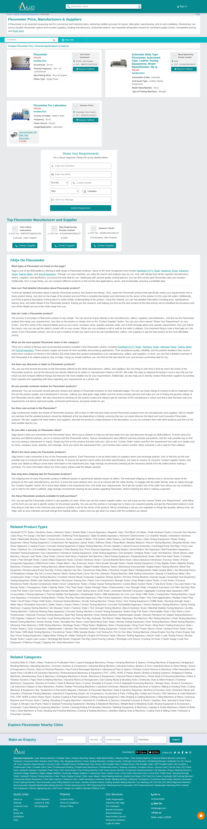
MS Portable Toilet (111, 760)
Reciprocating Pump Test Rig (38, 566)
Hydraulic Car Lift (175, 757)
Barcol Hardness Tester (135, 603)
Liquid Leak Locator (36, 634)
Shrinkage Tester (71, 621)
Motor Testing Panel (72, 569)
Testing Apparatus (35, 590)
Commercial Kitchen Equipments (28, 775)
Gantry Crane (113, 769)
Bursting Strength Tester (177, 597)
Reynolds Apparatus (85, 593)
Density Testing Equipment (130, 617)
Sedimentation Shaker (130, 610)
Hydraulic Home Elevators (134, 757)
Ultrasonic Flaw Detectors (23, 621)
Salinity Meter (26, 270)
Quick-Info (18, 808)
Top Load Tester (182, 579)
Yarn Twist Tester (74, 583)
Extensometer (117, 583)
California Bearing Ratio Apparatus (46, 607)
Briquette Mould (181, 538)
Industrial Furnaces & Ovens (135, 696)
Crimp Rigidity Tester (165, 559)
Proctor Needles (112, 542)
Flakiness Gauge (32, 638)
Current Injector (52, 569)
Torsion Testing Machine (94, 600)
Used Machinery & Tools (30, 706)
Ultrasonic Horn (70, 775)
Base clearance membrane (147, 555)
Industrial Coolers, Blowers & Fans (134, 661)
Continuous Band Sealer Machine (166, 775)
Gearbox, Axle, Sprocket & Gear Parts (171, 696)
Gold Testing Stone (86, 586)
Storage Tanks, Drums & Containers (173, 679)
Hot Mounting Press (185, 566)
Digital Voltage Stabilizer (50, 769)
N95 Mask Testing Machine (37, 628)
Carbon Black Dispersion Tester (57, 555)
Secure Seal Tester (67, 552)
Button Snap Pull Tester (136, 607)
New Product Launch (116, 812)
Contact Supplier (25, 241)
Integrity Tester (142, 548)
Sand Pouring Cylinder (103, 634)
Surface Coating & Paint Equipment (71, 692)
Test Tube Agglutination (159, 593)
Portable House (69, 760)
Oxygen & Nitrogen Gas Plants (26, 699)
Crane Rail (153, 769)
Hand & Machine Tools (69, 679)
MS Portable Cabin (144, 760)
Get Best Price (39, 56)
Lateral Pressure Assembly (136, 542)
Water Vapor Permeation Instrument (28, 600)
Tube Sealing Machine (141, 754)
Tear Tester (177, 607)
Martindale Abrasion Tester (32, 535)
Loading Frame (37, 542)
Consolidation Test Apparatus (48, 545)
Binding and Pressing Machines (60, 706)
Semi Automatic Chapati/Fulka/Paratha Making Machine (38, 781)
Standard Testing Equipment (24, 548)
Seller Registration (114, 795)
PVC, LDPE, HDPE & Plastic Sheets (122, 668)
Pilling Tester (88, 621)
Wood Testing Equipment (36, 538)
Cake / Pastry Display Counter (67, 772)
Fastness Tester (79, 603)
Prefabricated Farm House (89, 760)
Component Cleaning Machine (139, 766)
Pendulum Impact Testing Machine (39, 562)
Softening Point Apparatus (75, 531)
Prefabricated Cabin (22, 763)
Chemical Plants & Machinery (131, 672)
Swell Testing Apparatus (105, 548)
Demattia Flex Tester (71, 617)
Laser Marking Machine (44, 754)
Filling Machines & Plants (170, 692)
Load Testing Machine (59, 614)
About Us (18, 795)
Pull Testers (99, 535)
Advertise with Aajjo (115, 798)
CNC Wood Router (68, 766)
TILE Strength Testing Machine (105, 603)
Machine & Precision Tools (157, 686)
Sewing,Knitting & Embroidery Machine (91, 703)
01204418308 (157, 794)
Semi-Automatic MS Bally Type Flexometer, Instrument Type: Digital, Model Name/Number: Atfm (28, 131)
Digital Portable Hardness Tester (100, 562)
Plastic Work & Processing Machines (166, 672)
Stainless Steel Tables (49, 757)
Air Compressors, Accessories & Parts (106, 689)
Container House (145, 763)
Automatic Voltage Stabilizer (75, 769)
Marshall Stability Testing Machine (165, 603)
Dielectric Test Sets (36, 614)
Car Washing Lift (144, 778)
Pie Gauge (29, 531)
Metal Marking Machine (111, 772)
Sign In (182, 4)
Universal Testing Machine (66, 597)
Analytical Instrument (159, 583)
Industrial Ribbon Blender (163, 754)
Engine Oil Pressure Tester (102, 631)
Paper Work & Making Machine (46, 675)
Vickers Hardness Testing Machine (161, 600)
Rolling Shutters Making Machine (120, 778)
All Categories (41, 801)
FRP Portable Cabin (164, 760)
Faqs (16, 815)
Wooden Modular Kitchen (93, 778)
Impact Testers (72, 600)
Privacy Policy (66, 801)
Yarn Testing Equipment (136, 597)
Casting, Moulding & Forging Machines (61, 696)
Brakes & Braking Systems (156, 668)
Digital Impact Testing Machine (162, 562)
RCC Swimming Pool (143, 781)
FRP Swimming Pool (96, 781)
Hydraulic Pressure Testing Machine (44, 610)
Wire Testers (113, 535)
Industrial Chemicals (107, 682)
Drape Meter (63, 559)
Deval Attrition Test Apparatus (145, 545)
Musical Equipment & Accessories (172, 699)
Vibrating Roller (122, 754)
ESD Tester (104, 586)
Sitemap (17, 798)
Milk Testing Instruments (141, 569)
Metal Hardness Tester (70, 562)
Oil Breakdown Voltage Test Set (26, 569)
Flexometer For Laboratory (49, 101)
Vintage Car (69, 784)
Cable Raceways (86, 775)
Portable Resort (128, 760)
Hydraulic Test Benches (90, 552)
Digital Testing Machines (179, 610)
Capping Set (48, 638)
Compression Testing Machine (171, 590)
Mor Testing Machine (159, 614)
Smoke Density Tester (48, 617)
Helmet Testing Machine (22, 617)
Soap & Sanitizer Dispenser (128, 686)
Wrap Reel (158, 621)
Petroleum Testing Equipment (76, 548)
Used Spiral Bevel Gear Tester (99, 617)
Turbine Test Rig (65, 593)
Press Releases (42, 795)
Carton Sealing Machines (94, 757)
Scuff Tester (25, 597)
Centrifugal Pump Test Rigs (166, 542)
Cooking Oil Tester (151, 634)
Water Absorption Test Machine (131, 614)
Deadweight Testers (91, 590)
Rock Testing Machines (157, 617)
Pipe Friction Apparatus (109, 593)
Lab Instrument (18, 682)
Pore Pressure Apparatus (98, 545)
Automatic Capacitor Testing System (102, 573)
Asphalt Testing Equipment (103, 624)
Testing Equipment (19, 576)
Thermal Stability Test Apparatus (62, 590)
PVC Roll (146, 772)
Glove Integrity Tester (134, 593)
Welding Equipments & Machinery (130, 703)
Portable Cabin (63, 754)
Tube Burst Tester (163, 579)
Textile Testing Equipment (140, 559)
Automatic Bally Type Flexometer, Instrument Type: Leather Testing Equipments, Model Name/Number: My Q (146, 56)
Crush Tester (167, 576)
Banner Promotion (114, 805)
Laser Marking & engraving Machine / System (46, 703)
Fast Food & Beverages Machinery (83, 665)
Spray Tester (87, 538)
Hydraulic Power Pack (48, 766)
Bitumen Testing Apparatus (131, 631)
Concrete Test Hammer (184, 528)
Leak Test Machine (161, 548)
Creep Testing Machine (44, 573)
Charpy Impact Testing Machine (105, 579)
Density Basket (120, 545)
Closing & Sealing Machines (92, 706)
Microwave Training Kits (74, 576)
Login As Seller (113, 819)
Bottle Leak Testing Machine (45, 576)
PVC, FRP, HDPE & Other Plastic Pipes (30, 692)
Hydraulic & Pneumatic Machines (95, 686)
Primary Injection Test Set (68, 566)
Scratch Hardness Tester (87, 555)
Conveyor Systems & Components (69, 661)
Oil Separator (160, 766)
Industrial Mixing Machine (102, 661)
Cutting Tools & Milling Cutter (161, 706)
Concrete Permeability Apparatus (125, 600)
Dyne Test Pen (91, 569)
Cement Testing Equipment (108, 607)
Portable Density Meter (63, 586)
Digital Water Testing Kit (55, 631)
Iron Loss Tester (133, 590)
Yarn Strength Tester (135, 583)
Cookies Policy (67, 795)
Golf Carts (57, 784)
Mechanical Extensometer (132, 562)
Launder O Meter (82, 535)
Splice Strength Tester (96, 583)
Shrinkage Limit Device (128, 634)
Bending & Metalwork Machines (103, 699)
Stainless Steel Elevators (34, 760)
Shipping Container (127, 763)
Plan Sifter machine (53, 775)
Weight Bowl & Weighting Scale (137, 699)
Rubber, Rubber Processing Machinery (76, 682)
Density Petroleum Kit (154, 610)
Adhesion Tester (168, 342)
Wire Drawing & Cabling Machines (138, 692)
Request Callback (85, 64)
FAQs (198, 10)
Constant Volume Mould (70, 573)
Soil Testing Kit (104, 628)
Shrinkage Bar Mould (58, 634)
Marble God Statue (132, 772)
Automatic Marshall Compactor (127, 586)
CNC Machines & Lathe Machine (178, 689)
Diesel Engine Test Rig (162, 628)
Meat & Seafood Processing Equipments (64, 699)
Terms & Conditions (69, 798)
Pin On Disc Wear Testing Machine (131, 628)
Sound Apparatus (47, 270)
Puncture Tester (171, 555)
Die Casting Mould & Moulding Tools (118, 675)
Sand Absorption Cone (68, 638)
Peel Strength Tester (29, 555)
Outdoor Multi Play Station (83, 754)
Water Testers (56, 600)
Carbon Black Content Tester (137, 579)
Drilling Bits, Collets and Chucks (143, 689)
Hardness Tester (169, 266)
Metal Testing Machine (182, 617)
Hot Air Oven (174, 763)
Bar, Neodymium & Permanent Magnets (56, 686)
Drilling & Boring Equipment (105, 692)
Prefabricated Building (63, 763)
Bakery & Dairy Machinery (41, 682)
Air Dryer (76, 778)
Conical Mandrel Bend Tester (117, 555)
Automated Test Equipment (181, 573)
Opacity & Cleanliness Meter (170, 569)
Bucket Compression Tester (44, 579)
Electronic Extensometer (132, 531)
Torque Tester (115, 597)
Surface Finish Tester (175, 624)
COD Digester (17, 614)
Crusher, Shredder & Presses (97, 679)
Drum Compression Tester (73, 579)
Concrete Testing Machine (79, 607)
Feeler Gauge (169, 634)
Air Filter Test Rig (180, 583)
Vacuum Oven (161, 763)
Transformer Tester (62, 628)
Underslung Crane (97, 769)
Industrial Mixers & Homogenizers (81, 675)
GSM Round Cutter (45, 559)
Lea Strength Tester (132, 535)
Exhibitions (19, 812)
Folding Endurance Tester (179, 621)
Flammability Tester (160, 607)
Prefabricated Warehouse (86, 763)
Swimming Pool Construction (120, 781)
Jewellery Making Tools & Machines (127, 706)
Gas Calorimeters (50, 548)
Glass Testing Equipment (156, 535)
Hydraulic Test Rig (80, 634)
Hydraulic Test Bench (102, 614)
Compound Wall (30, 757)
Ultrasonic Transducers (139, 775)
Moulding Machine (40, 661)
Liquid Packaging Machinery (90, 658)
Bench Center (155, 624)
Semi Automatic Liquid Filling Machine (54, 778)
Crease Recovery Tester (60, 535)
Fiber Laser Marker (91, 772)
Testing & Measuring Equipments (26, 10)
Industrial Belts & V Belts (23, 658)
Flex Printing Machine (88, 766)
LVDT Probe (140, 624)
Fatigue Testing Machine (89, 542)
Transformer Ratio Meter (95, 566)
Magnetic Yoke (115, 528)
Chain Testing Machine (183, 614)
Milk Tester (148, 590)
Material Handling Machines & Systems (140, 682)
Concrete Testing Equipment (61, 542)
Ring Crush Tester (142, 621)
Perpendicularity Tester (143, 552)
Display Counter (114, 757)
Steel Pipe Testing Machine (78, 610)
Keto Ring (17, 531)
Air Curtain (157, 772)
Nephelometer (55, 624)
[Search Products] (67, 4)
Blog (16, 805)
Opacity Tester (56, 583)
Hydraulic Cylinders (28, 766)
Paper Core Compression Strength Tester (109, 576)
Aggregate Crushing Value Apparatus (164, 586)
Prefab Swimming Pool (75, 781)
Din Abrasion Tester (60, 603)
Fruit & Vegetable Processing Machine (133, 679)
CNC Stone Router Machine (111, 766)
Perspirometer (123, 621)
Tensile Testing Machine (94, 597)
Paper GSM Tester (41, 597)
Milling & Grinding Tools (174, 682)
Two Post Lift (159, 778)
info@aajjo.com (158, 803)
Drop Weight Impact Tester (145, 576)
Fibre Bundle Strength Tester (110, 559)
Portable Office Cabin (42, 763)
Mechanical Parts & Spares (117, 665)
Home (9, 10)
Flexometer (40, 50)
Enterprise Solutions (115, 815)
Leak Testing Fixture (173, 631)
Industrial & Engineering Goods (69, 689)
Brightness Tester (105, 621)
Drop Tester (49, 552)
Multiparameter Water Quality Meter (154, 566)
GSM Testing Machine (49, 621)
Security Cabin (53, 760)
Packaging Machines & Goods (71, 672)
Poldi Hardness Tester (159, 528)
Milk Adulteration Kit (113, 590)
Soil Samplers (126, 548)
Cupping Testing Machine (35, 603)
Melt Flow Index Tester (167, 552)
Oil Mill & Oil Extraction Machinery (41, 668)
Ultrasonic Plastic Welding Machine (111, 775)
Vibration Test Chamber (76, 624)
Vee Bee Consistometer (48, 531)
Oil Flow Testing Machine (135, 573)
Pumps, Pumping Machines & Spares (126, 658)
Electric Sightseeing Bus (40, 784)
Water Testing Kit (78, 631)
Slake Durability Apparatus (104, 531)
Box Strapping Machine (71, 757)
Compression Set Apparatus (65, 538)
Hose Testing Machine (105, 610)
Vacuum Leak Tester (31, 552)
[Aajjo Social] (175, 748)
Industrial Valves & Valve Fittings (170, 661)
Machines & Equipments (101, 672)
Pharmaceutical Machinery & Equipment (81, 668)
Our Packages (112, 801)
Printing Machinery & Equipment (163, 658)
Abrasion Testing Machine (114, 569)
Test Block (130, 528)
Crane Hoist (126, 769)
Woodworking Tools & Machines (38, 672)
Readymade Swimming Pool (167, 781)
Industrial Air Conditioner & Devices (101, 696)
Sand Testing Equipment (116, 552)
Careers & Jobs (41, 798)
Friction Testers (18, 624)
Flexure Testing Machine (158, 538)
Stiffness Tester (104, 538)
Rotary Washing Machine (179, 766)
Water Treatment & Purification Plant (55, 658)
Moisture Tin (25, 545)
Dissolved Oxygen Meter (121, 566)
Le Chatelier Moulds (156, 531)
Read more (18, 27)
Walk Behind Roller (105, 754)
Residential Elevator (157, 757)
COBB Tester (156, 597)
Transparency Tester (37, 583)
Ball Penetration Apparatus (175, 545)
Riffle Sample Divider (84, 628)
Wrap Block (119, 538)
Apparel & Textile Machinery (163, 703)
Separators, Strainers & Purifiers (39, 679)
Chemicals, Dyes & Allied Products (156, 675)
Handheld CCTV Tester (148, 266)
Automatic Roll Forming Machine (177, 772)
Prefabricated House (108, 763)
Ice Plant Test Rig (81, 614)
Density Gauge (158, 573)
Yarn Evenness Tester (83, 559)
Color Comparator (37, 624)
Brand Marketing (114, 808)
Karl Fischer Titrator (40, 586)
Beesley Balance (135, 538)
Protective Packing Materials (36, 689)
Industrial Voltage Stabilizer (26, 769)
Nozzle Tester (154, 631)
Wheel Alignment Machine (178, 778)
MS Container (180, 760)
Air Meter (141, 528)
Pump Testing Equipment (28, 631)
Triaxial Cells (125, 624)
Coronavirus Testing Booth (41, 593)
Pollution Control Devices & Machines (152, 665)
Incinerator (15, 703)
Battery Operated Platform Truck (90, 784)
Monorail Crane (140, 769)
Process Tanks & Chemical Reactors (45, 665)
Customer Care (21, 801)
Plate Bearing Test (74, 545)
